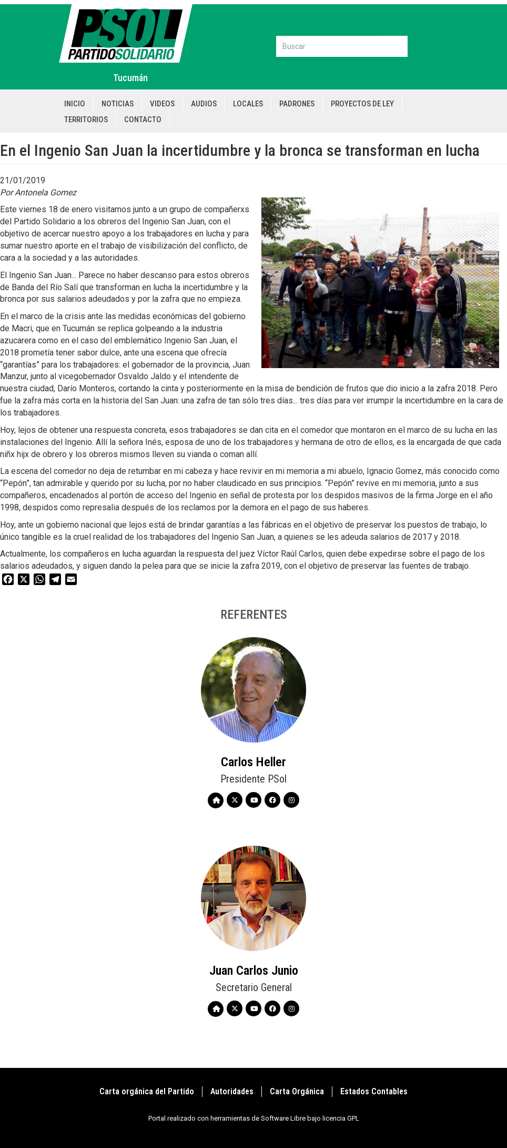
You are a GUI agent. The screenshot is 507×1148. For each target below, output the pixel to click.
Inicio (74, 103)
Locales (248, 103)
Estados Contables (374, 1091)
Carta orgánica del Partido (146, 1091)
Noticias (118, 103)
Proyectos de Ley (362, 103)
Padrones (297, 103)
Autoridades (232, 1091)
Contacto (142, 119)
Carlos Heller (253, 762)
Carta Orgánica (297, 1091)
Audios (204, 103)
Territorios (86, 119)
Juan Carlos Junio (253, 970)
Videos (162, 103)
